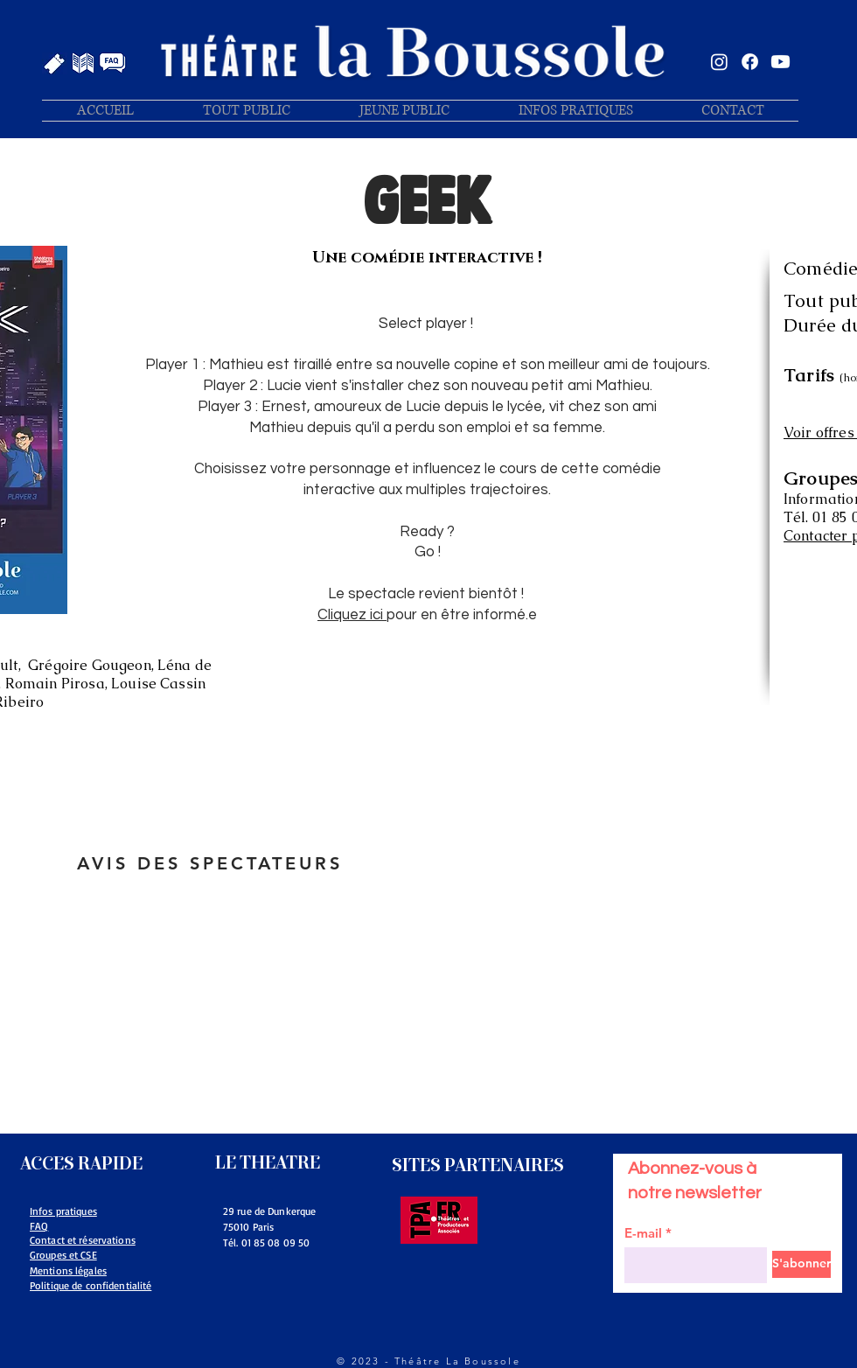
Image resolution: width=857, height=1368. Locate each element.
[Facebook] (750, 62)
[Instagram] (719, 62)
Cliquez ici (352, 615)
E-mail (643, 1232)
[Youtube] (780, 62)
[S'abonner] (801, 1264)
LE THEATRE (267, 1162)
